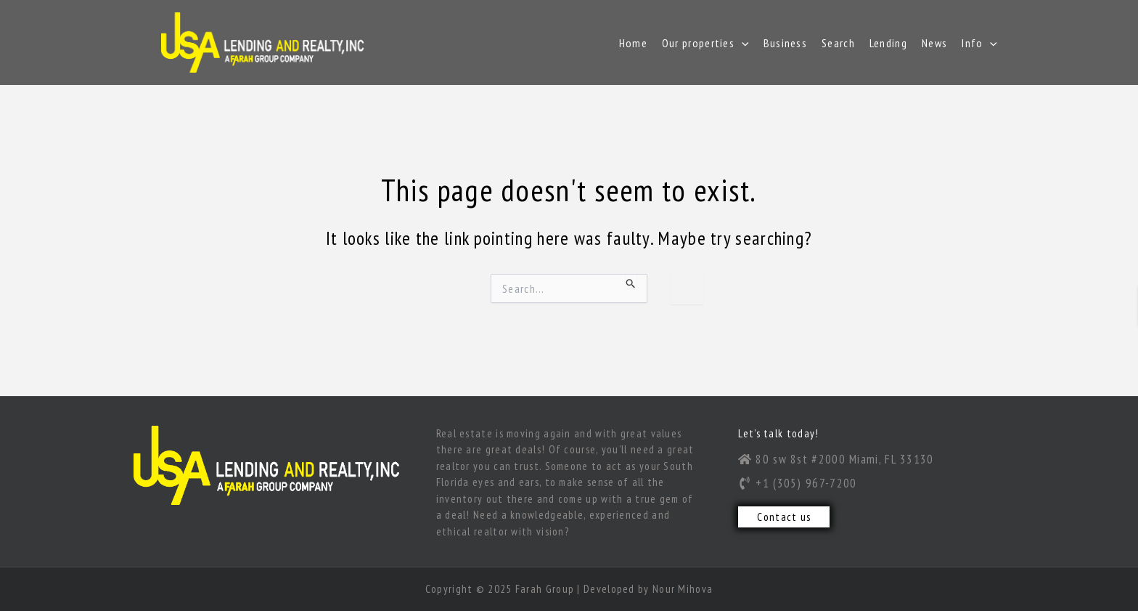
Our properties (705, 43)
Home (633, 43)
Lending (888, 43)
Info (979, 43)
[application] (741, 43)
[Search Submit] (631, 281)
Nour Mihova (682, 589)
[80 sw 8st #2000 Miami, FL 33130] (869, 459)
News (934, 43)
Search (838, 43)
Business (785, 43)
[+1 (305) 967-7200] (871, 483)
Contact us (784, 517)
